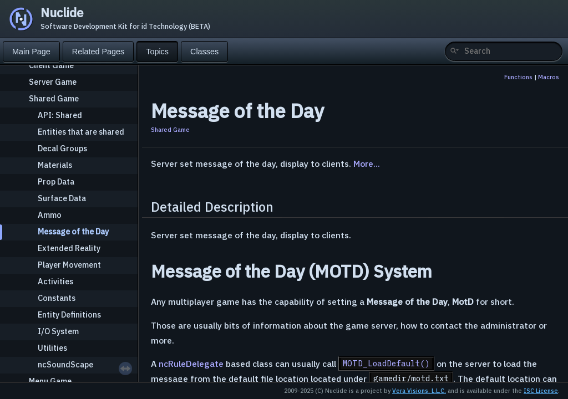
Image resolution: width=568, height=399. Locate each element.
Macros (548, 77)
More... (366, 163)
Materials (55, 165)
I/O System (58, 331)
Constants (56, 298)
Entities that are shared (81, 131)
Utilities (52, 347)
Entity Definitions (69, 314)
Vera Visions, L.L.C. (419, 391)
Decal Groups (62, 148)
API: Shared (60, 115)
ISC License (541, 391)
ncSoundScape (65, 364)
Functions (518, 77)
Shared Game (54, 98)
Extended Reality (69, 248)
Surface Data (62, 198)
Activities (55, 281)
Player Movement (69, 264)
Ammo (50, 214)
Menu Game (50, 381)
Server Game (53, 81)
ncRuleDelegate (191, 363)
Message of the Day (73, 231)
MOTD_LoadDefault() (386, 364)
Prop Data (56, 181)
